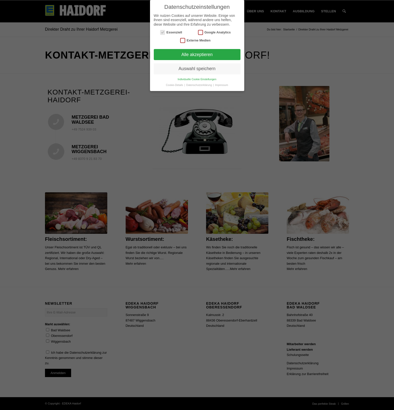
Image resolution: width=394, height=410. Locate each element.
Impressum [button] (221, 84)
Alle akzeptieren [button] (197, 54)
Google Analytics (214, 32)
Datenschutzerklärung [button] (199, 84)
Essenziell (171, 32)
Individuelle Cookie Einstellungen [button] (197, 79)
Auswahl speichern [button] (197, 68)
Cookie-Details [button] (175, 84)
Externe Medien (195, 40)
